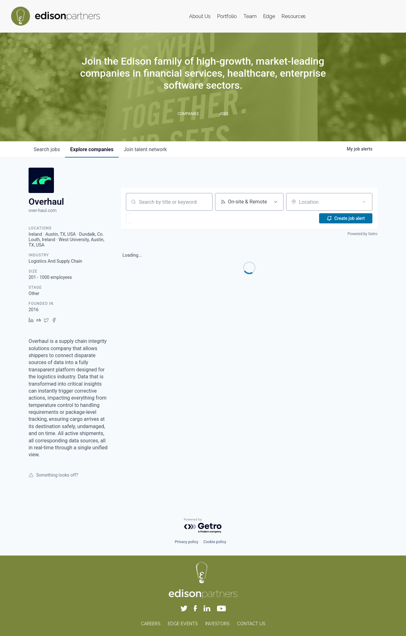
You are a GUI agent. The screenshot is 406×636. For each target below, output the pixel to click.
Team (250, 16)
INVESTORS (217, 623)
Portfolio (227, 16)
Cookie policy (214, 542)
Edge (269, 16)
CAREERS (150, 623)
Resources (293, 16)
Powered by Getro (362, 234)
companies (91, 149)
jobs (47, 149)
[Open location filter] (364, 202)
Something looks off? (53, 475)
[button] (147, 218)
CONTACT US (251, 623)
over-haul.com (42, 210)
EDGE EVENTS (183, 623)
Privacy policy (186, 542)
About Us (200, 16)
